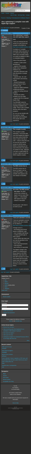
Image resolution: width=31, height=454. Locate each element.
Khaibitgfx (4, 352)
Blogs (4, 373)
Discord (6, 283)
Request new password (9, 312)
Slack (6, 286)
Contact (28, 15)
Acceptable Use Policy (8, 381)
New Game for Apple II (8, 332)
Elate (3, 363)
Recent (12, 13)
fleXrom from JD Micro (8, 327)
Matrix (6, 281)
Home (2, 13)
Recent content (6, 296)
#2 (29, 127)
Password (5, 307)
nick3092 (4, 348)
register (8, 27)
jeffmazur (4, 356)
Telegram (7, 288)
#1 (29, 33)
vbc (3, 35)
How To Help (13, 15)
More (28, 340)
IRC (6, 280)
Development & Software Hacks (20, 18)
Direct (10, 321)
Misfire (6, 285)
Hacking (9, 18)
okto (3, 367)
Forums (7, 13)
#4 (29, 187)
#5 (29, 215)
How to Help (15, 403)
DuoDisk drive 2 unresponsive (9, 365)
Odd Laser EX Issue (8, 334)
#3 (29, 164)
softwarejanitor (7, 129)
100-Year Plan (21, 15)
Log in (2, 27)
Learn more (4, 290)
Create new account (8, 310)
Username (5, 303)
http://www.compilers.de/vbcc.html (22, 47)
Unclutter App (18, 321)
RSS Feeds (6, 377)
